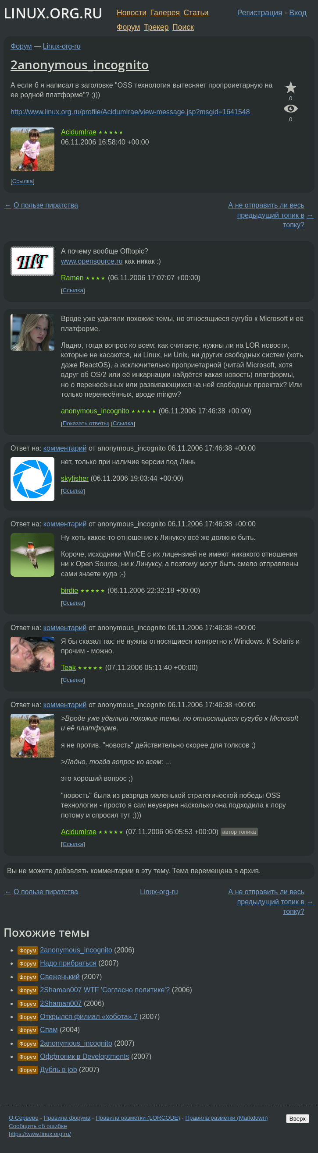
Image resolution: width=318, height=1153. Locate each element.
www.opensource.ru (92, 261)
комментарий (65, 448)
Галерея (165, 12)
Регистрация (259, 12)
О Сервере (24, 1117)
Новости (131, 12)
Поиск (183, 27)
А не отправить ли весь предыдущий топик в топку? (266, 215)
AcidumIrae (78, 132)
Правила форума (67, 1117)
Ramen (72, 278)
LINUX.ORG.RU (53, 13)
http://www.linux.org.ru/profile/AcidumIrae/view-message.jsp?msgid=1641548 (130, 112)
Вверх (297, 1118)
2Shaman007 (61, 1003)
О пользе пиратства (46, 205)
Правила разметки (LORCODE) (138, 1117)
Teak (68, 667)
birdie (69, 590)
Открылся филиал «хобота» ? (88, 1016)
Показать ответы (85, 423)
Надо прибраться (68, 963)
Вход (298, 12)
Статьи (195, 12)
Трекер (156, 27)
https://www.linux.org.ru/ (40, 1134)
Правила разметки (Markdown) (226, 1117)
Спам (48, 1029)
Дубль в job (58, 1069)
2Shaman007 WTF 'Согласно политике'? (105, 990)
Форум (128, 27)
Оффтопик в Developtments (84, 1056)
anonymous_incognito (95, 411)
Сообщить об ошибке (38, 1126)
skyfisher (75, 478)
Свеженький (59, 976)
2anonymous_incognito (80, 64)
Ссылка (22, 181)
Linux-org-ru (62, 46)
